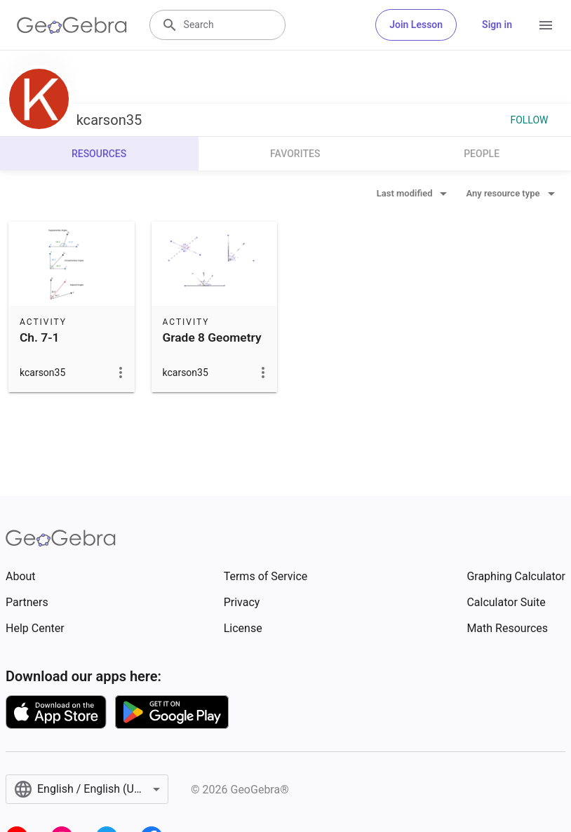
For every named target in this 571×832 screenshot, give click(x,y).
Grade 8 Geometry (212, 337)
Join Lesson (416, 24)
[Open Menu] (545, 25)
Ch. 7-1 (40, 337)
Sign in (497, 24)
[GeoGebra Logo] (72, 25)
